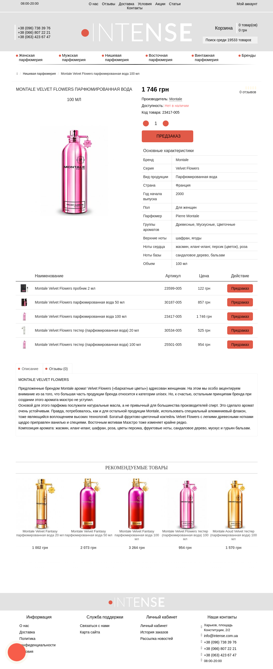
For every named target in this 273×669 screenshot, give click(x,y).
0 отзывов (248, 92)
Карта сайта (90, 632)
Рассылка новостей (156, 639)
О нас (93, 4)
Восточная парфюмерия (160, 57)
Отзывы (108, 4)
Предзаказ (167, 136)
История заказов (154, 632)
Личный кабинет (154, 626)
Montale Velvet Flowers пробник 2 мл (65, 288)
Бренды (249, 55)
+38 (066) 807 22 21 (34, 32)
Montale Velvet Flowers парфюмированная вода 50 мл (80, 302)
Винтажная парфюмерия (206, 57)
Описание (30, 369)
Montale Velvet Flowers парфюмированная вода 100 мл (81, 316)
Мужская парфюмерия (74, 57)
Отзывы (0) (58, 369)
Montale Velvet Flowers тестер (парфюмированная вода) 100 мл (88, 344)
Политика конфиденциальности (38, 642)
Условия (145, 4)
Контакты (134, 8)
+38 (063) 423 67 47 (34, 37)
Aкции (160, 4)
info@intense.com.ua (221, 636)
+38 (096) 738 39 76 (34, 28)
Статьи (175, 4)
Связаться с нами (95, 626)
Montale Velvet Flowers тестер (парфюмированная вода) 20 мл (87, 330)
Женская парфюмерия (31, 57)
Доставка (126, 4)
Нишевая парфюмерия (117, 57)
